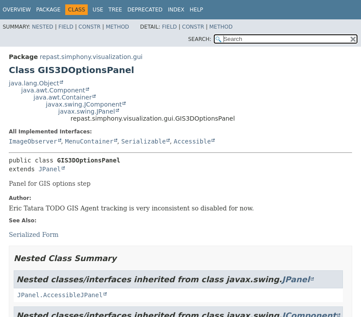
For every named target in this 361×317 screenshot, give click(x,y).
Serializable (143, 141)
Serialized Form (34, 234)
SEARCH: (200, 39)
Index (176, 10)
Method (117, 27)
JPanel (49, 169)
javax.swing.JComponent (84, 104)
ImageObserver (33, 141)
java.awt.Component (53, 90)
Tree (115, 10)
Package (48, 10)
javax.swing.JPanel (86, 111)
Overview (17, 10)
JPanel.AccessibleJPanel (60, 295)
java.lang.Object (34, 83)
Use (98, 10)
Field (65, 27)
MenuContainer (89, 141)
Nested (42, 27)
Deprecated (145, 10)
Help (196, 10)
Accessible (192, 141)
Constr (89, 27)
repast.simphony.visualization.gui (91, 56)
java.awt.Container (62, 97)
